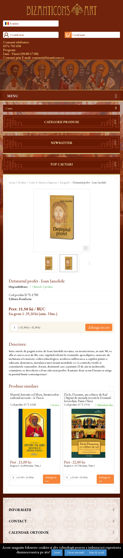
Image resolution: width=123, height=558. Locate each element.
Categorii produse (61, 122)
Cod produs (16, 295)
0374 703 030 (12, 46)
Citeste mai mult (75, 552)
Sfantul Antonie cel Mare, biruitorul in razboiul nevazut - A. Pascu (34, 396)
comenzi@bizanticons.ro (48, 57)
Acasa (12, 182)
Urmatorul (90, 263)
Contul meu (17, 35)
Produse (22, 182)
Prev (108, 386)
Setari (57, 552)
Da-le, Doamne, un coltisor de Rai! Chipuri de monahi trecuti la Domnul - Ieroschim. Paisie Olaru (88, 398)
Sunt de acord (96, 552)
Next (112, 386)
